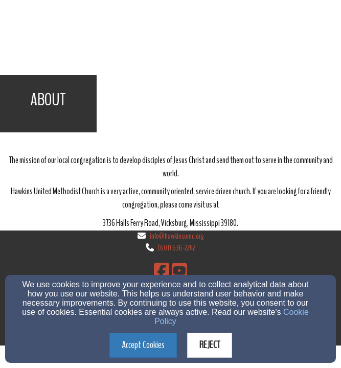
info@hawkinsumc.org (176, 236)
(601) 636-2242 (176, 248)
